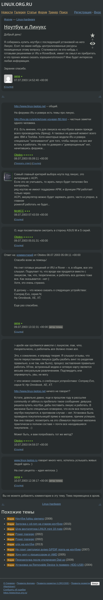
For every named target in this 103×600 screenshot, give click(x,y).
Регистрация (83, 12)
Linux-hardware (25, 19)
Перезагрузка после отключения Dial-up (40, 559)
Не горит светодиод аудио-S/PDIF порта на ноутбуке (48, 549)
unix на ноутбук (24, 544)
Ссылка (9, 87)
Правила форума (26, 583)
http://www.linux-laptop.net (30, 106)
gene (17, 76)
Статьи (32, 12)
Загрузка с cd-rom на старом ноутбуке (39, 523)
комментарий (25, 255)
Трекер (53, 12)
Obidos (18, 154)
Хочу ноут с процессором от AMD (36, 554)
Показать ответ (23, 163)
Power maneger (24, 534)
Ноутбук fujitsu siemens (29, 518)
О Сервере (9, 583)
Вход (97, 12)
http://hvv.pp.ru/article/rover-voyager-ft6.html (40, 119)
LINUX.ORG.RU (16, 4)
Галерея (20, 12)
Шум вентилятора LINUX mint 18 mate (39, 529)
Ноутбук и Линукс (25, 26)
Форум (42, 12)
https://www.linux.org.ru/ (15, 592)
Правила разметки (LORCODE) (53, 583)
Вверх (95, 583)
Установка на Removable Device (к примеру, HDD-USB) (49, 564)
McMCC (19, 211)
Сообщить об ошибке (14, 589)
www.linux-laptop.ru (26, 460)
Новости (7, 12)
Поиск (63, 12)
